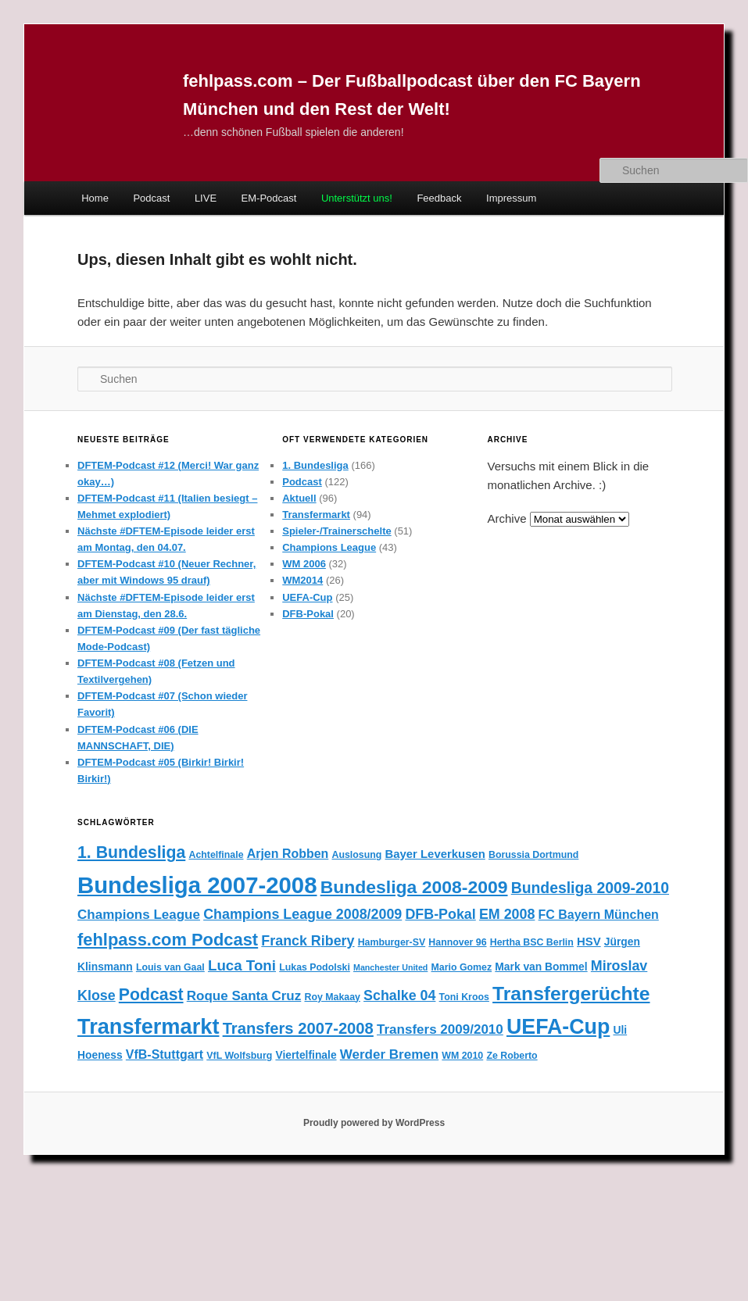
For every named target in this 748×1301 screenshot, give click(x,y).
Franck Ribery (307, 941)
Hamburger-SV (392, 942)
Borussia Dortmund (533, 854)
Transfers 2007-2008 (298, 1028)
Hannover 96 (457, 942)
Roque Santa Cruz (244, 995)
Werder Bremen (389, 1054)
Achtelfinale (215, 854)
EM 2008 (507, 914)
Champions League (329, 547)
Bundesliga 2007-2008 (197, 885)
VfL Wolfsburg (239, 1055)
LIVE (206, 198)
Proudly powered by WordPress (374, 1122)
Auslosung (356, 854)
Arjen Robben (288, 853)
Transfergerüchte (571, 993)
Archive (506, 518)
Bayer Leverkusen (435, 854)
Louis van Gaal (170, 967)
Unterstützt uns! (356, 198)
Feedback (439, 198)
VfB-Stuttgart (164, 1054)
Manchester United (390, 967)
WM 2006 (304, 564)
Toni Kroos (464, 997)
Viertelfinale (305, 1055)
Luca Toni (242, 965)
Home (95, 198)
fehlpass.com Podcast (167, 939)
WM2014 (302, 580)
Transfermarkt (316, 514)
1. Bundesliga (315, 465)
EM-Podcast (269, 198)
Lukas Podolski (314, 967)
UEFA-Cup (307, 597)
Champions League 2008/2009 (302, 914)
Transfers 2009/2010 (440, 1029)
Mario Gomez (461, 967)
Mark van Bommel (541, 966)
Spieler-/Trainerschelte (336, 531)
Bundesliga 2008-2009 (414, 887)
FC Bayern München (599, 914)
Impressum (511, 198)
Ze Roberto (511, 1055)
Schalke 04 (399, 995)
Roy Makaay (332, 997)
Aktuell (299, 498)
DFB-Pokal (308, 614)
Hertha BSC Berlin (532, 942)
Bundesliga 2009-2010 (590, 887)
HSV (589, 941)
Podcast (151, 198)
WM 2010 (462, 1055)
